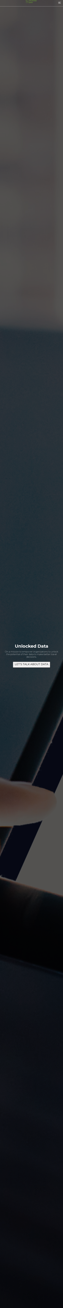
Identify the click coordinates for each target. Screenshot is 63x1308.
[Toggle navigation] (59, 2)
